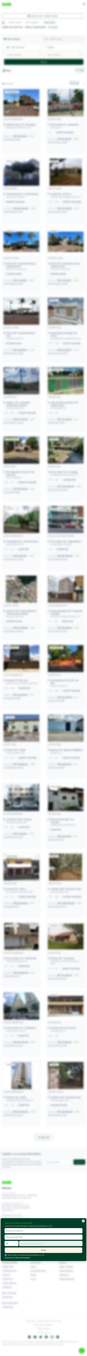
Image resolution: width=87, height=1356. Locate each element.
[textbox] (50, 1243)
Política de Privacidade (22, 1257)
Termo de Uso (9, 1257)
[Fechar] (83, 1221)
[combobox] (50, 1243)
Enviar (43, 1250)
